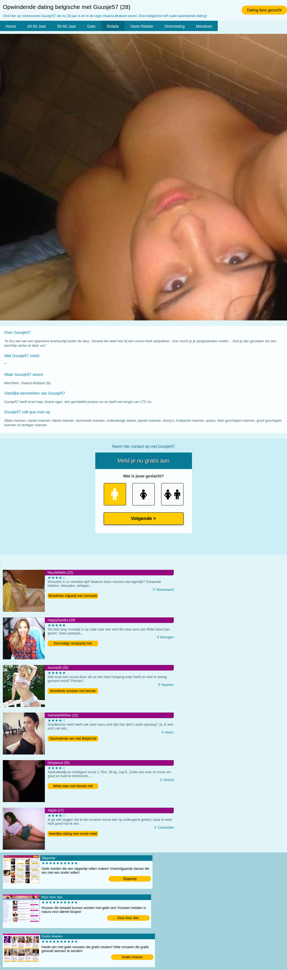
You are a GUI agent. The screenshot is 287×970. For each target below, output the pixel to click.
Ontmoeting (175, 26)
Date (91, 26)
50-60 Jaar (66, 26)
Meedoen (204, 26)
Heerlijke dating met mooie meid (73, 834)
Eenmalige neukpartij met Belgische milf (73, 643)
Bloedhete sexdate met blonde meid (73, 691)
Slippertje (130, 879)
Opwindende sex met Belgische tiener (72, 739)
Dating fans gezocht (264, 10)
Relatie (113, 26)
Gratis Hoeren (132, 957)
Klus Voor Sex (128, 918)
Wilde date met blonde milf (72, 786)
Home (11, 26)
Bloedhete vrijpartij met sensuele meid (72, 596)
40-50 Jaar (36, 26)
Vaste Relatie (141, 26)
